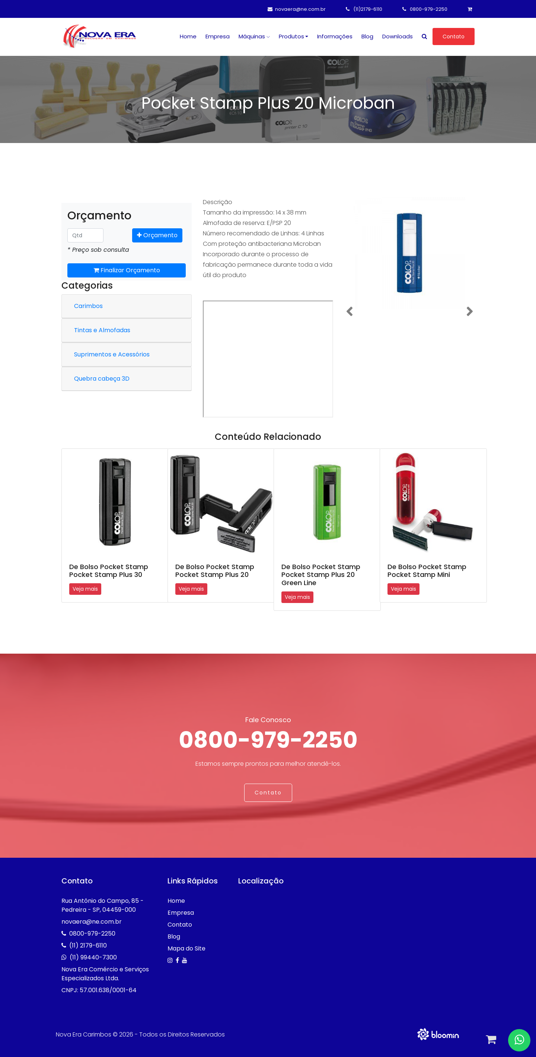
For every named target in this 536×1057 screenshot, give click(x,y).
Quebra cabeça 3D (102, 378)
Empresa (217, 36)
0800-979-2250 (424, 9)
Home (188, 36)
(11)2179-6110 (364, 9)
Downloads (397, 36)
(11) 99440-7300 (93, 957)
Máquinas (254, 36)
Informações (334, 36)
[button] (349, 311)
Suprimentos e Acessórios (112, 354)
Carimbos (88, 306)
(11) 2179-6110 (88, 945)
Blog (367, 36)
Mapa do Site (186, 948)
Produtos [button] (291, 36)
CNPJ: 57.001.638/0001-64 (99, 990)
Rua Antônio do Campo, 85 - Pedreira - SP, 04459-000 (102, 905)
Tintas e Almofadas (102, 330)
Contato (454, 36)
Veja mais (85, 589)
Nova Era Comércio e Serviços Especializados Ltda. (105, 974)
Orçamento (157, 235)
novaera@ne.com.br (297, 9)
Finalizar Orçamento (126, 270)
